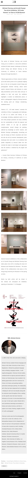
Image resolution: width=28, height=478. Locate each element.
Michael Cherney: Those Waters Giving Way (15, 463)
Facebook (25, 472)
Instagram (19, 472)
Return (4, 466)
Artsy (14, 472)
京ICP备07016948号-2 (14, 476)
